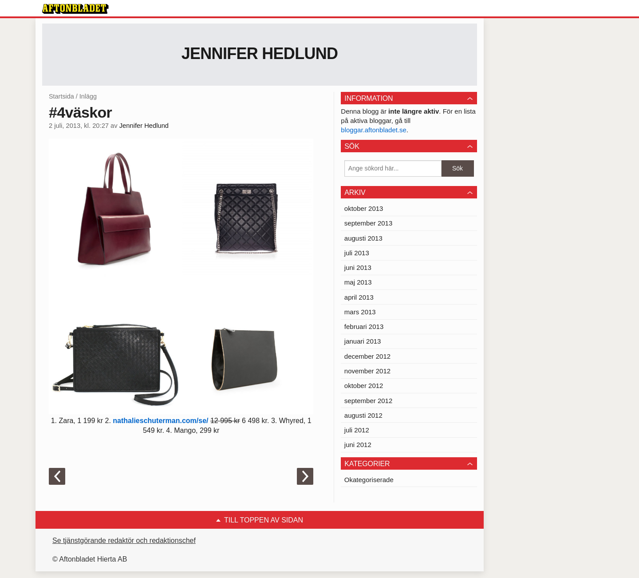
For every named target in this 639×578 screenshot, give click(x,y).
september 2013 (368, 223)
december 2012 (367, 356)
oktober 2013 (363, 208)
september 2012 (368, 400)
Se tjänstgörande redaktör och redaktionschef (124, 540)
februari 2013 (363, 326)
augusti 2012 (363, 415)
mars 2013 (360, 312)
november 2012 (367, 371)
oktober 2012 (363, 385)
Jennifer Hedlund (259, 53)
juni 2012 (357, 444)
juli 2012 (356, 430)
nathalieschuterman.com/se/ (160, 420)
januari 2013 (362, 341)
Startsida (61, 96)
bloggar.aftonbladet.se (373, 130)
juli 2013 (356, 253)
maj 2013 (358, 282)
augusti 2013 (363, 238)
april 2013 (359, 297)
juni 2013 (357, 267)
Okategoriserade (369, 479)
